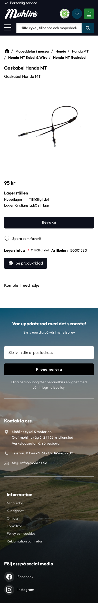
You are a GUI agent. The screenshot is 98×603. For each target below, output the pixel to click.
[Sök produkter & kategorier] (49, 27)
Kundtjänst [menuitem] (15, 510)
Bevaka (49, 222)
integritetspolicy (51, 387)
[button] (8, 27)
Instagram (25, 589)
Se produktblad (29, 263)
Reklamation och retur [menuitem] (25, 541)
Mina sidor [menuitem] (15, 503)
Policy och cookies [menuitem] (21, 533)
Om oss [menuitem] (12, 518)
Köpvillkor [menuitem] (14, 526)
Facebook (25, 576)
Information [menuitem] (19, 494)
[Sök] (88, 27)
